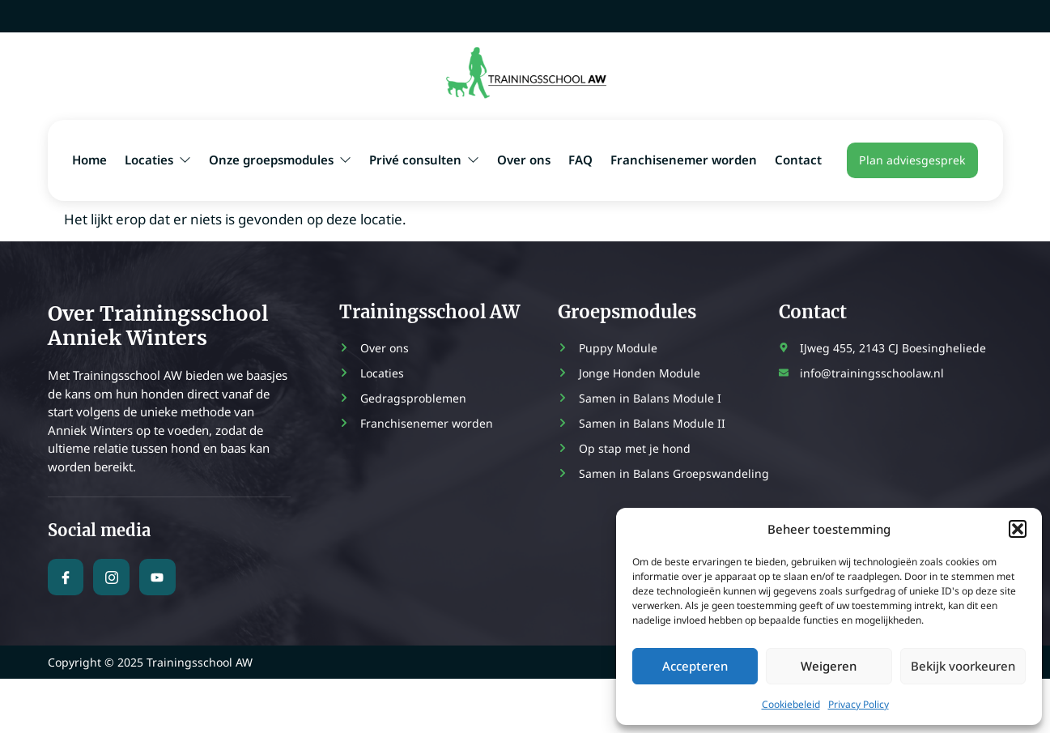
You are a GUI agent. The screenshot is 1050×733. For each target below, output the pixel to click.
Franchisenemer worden (683, 159)
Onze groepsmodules (280, 159)
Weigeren (829, 666)
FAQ (580, 159)
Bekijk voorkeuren (963, 666)
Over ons (524, 159)
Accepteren (695, 666)
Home (89, 159)
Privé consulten (424, 159)
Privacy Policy (858, 704)
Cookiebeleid (791, 704)
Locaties (158, 159)
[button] (1018, 529)
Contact (798, 159)
